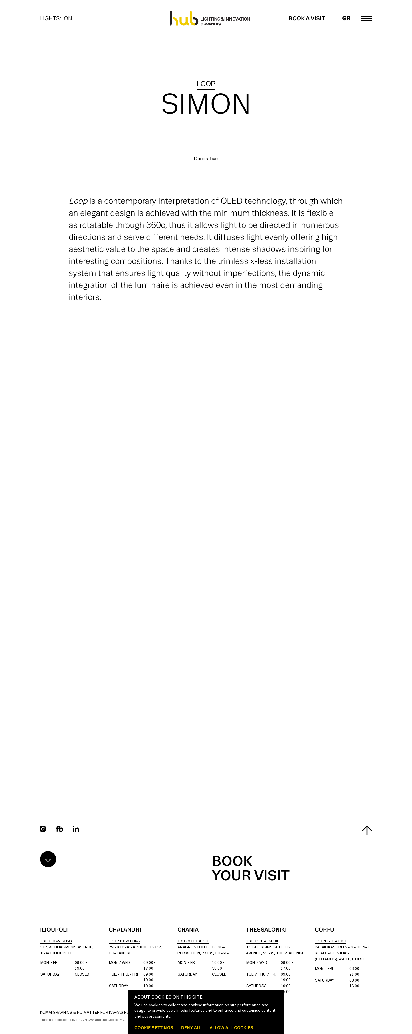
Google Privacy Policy (124, 1020)
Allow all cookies (231, 1027)
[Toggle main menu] (366, 18)
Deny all (191, 1027)
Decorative (206, 159)
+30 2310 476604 (262, 941)
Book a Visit (306, 18)
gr (346, 18)
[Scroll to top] (367, 830)
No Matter (88, 1013)
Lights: (56, 18)
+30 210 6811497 (124, 941)
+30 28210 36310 (193, 941)
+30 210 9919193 (56, 941)
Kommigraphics (56, 1013)
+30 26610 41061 (330, 941)
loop (206, 84)
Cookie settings (153, 1027)
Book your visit (251, 869)
